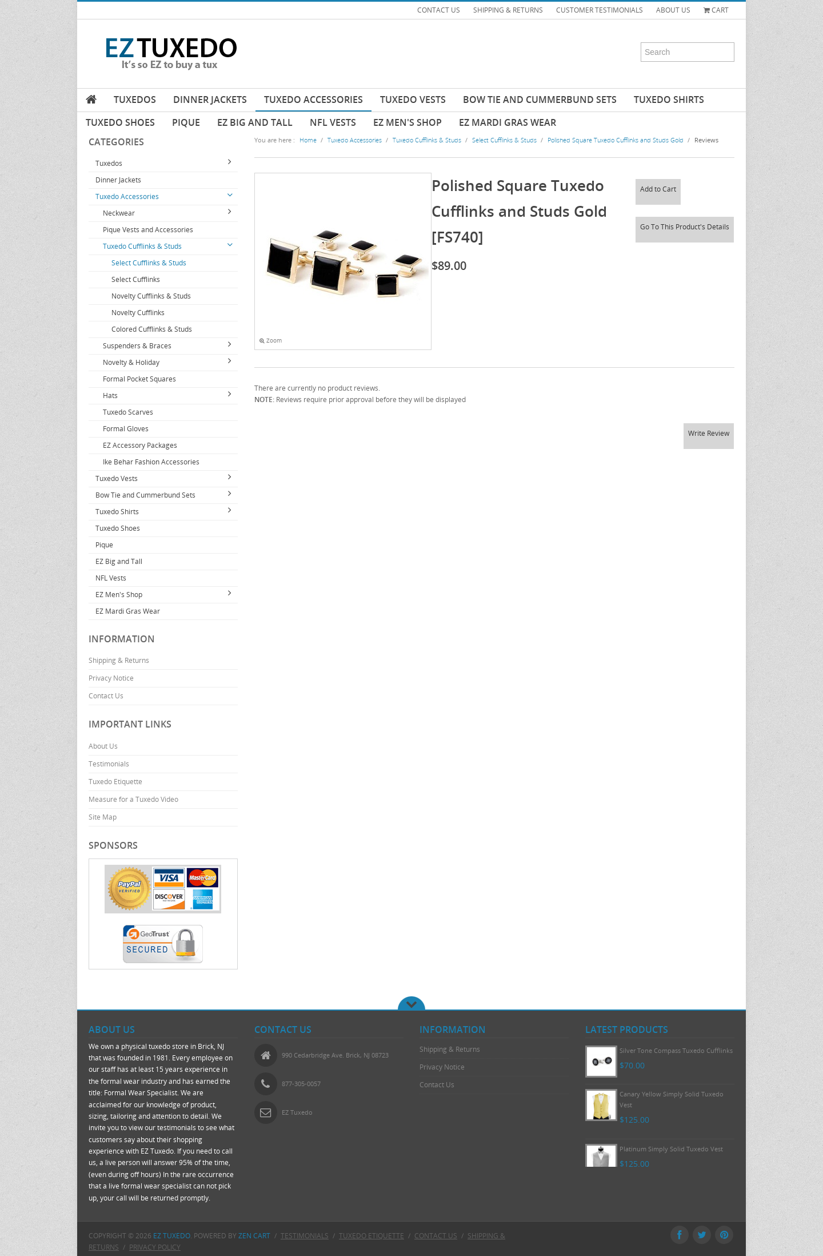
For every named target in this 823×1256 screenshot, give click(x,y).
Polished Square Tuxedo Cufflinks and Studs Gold (616, 140)
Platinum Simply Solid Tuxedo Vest (671, 1148)
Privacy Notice (111, 678)
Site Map (103, 817)
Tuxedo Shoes (120, 122)
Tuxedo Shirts (669, 99)
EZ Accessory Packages (140, 445)
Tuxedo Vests (413, 99)
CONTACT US (438, 10)
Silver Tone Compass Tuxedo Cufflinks (676, 1050)
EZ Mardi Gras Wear (507, 122)
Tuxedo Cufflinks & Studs (142, 246)
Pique (186, 122)
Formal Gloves (126, 429)
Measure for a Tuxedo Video (133, 799)
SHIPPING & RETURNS (508, 10)
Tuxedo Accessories (313, 99)
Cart (716, 10)
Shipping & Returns (119, 660)
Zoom (270, 340)
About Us (103, 746)
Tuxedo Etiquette (115, 781)
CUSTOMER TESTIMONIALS (599, 10)
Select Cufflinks (135, 279)
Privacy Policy (155, 1247)
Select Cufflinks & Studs (148, 263)
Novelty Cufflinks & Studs (151, 296)
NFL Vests (333, 122)
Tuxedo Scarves (128, 412)
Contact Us (106, 696)
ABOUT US (673, 10)
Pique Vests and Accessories (148, 229)
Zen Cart (254, 1236)
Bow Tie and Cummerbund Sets (540, 99)
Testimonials (109, 764)
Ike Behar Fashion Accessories (151, 462)
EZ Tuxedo (171, 1236)
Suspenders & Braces (137, 346)
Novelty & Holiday (131, 362)
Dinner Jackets (210, 99)
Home (308, 140)
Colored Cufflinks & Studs (151, 329)
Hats (110, 395)
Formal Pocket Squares (139, 379)
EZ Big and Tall (255, 122)
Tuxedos (135, 99)
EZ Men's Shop (407, 122)
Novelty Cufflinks (138, 312)
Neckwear (119, 213)
